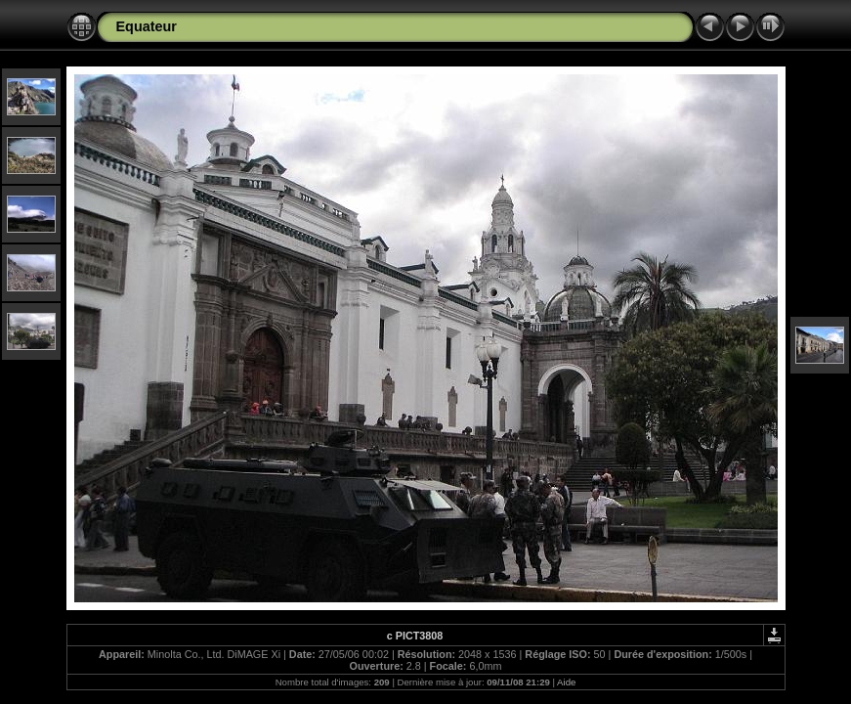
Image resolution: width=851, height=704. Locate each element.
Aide (566, 682)
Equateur (146, 26)
